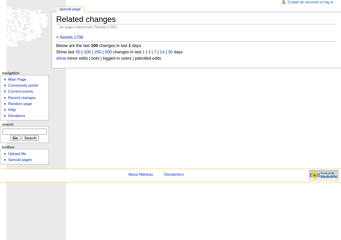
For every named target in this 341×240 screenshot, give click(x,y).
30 (170, 52)
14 (162, 52)
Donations (16, 116)
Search (8, 124)
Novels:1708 (72, 37)
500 (108, 52)
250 (97, 52)
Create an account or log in (311, 2)
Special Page (70, 9)
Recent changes (22, 98)
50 (78, 52)
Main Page (17, 79)
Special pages (20, 160)
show (61, 58)
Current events (20, 91)
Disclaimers (174, 174)
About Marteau (140, 174)
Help (12, 110)
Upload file (17, 154)
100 (87, 52)
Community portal (23, 85)
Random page (20, 104)
